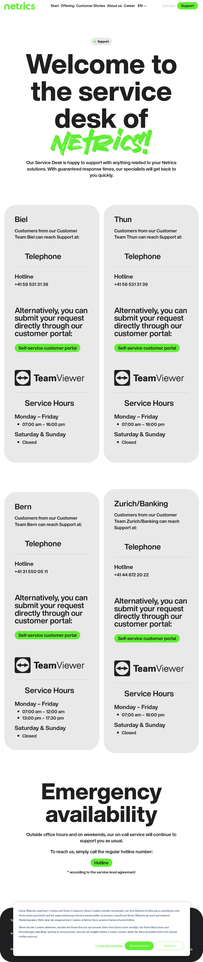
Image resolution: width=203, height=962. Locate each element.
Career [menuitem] (129, 5)
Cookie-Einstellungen (109, 945)
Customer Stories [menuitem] (90, 5)
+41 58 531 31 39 (131, 284)
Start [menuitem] (55, 5)
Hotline (101, 862)
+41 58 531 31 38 (31, 284)
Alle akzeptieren (139, 945)
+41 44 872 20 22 (131, 574)
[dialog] (101, 929)
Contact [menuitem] (168, 5)
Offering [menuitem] (67, 5)
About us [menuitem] (114, 5)
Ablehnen (169, 945)
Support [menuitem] (187, 5)
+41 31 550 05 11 (31, 571)
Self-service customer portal (47, 348)
